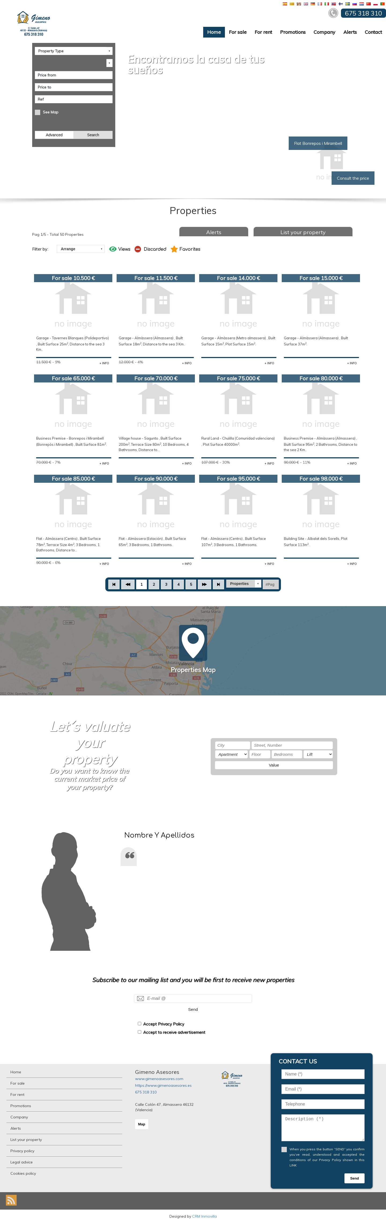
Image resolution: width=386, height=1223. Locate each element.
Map (141, 1124)
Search (93, 135)
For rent (263, 32)
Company (324, 32)
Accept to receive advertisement (174, 1032)
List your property (303, 232)
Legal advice (21, 1162)
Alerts (350, 32)
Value (274, 765)
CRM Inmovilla (204, 1216)
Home (214, 32)
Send (193, 1009)
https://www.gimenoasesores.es (163, 1085)
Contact (373, 32)
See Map (50, 112)
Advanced (54, 135)
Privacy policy (22, 1150)
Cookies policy (23, 1173)
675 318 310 (146, 1092)
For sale (238, 32)
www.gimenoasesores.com (159, 1078)
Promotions (293, 32)
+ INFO (104, 363)
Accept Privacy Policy (163, 1023)
